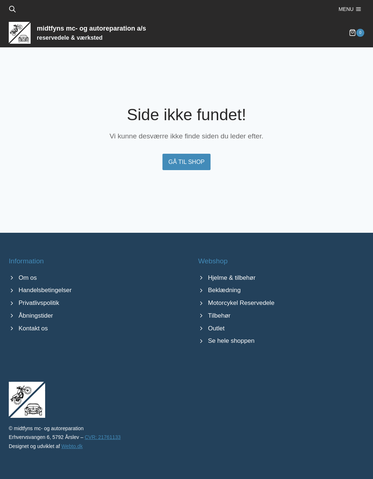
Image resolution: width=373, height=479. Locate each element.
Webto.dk (71, 446)
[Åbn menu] (349, 9)
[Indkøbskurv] (356, 36)
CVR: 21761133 (103, 437)
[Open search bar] (12, 9)
